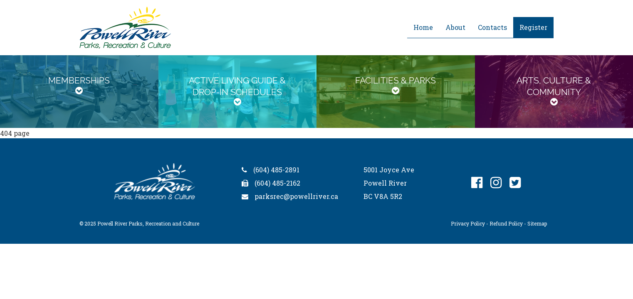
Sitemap (537, 223)
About (455, 27)
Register (533, 27)
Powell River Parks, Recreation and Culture (148, 223)
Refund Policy (506, 223)
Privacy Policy (468, 223)
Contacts (492, 27)
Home (423, 27)
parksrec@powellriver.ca (296, 196)
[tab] (79, 91)
